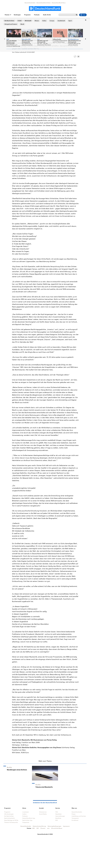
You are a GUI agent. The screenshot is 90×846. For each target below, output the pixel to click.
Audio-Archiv (47, 14)
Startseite (6, 20)
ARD (33, 828)
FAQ (56, 812)
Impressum (66, 826)
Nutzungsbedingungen (54, 826)
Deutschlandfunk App (28, 818)
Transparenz (75, 818)
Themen (7, 14)
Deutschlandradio (30, 2)
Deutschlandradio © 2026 (45, 834)
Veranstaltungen (60, 816)
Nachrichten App (27, 820)
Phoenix (42, 828)
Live (82, 15)
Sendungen (17, 14)
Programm (27, 14)
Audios (24, 814)
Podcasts (36, 14)
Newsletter (58, 814)
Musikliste (58, 818)
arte (48, 828)
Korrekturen (75, 820)
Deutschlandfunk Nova (58, 2)
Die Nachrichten (9, 816)
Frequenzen (25, 822)
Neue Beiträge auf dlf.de (11, 820)
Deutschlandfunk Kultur (44, 2)
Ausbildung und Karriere (79, 816)
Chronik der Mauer (56, 828)
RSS (56, 820)
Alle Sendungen (15, 20)
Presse (73, 814)
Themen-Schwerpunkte (11, 822)
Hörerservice (42, 812)
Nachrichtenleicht (9, 818)
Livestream (25, 812)
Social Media (43, 814)
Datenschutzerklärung (39, 826)
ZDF (37, 828)
